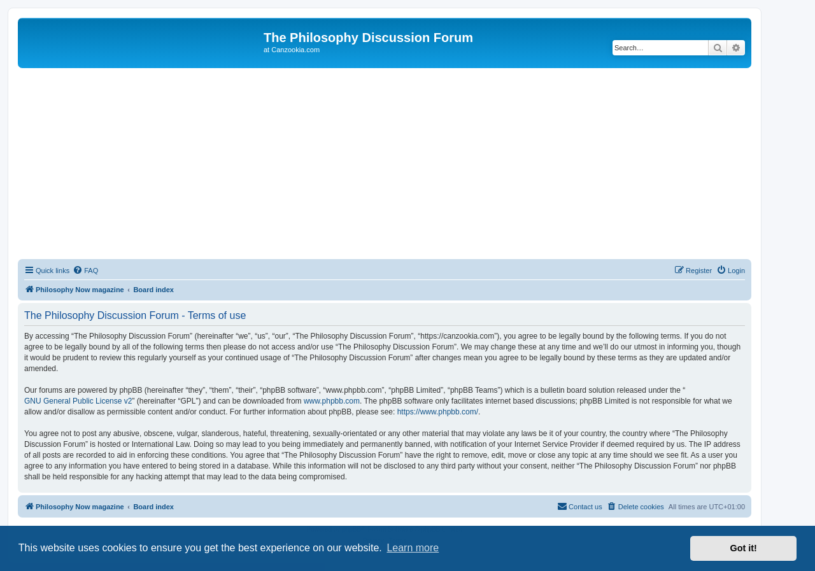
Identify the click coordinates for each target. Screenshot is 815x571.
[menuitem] (85, 270)
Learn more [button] (412, 547)
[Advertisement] (384, 163)
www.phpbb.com (332, 401)
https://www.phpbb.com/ (437, 411)
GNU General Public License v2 (78, 401)
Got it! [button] (743, 548)
